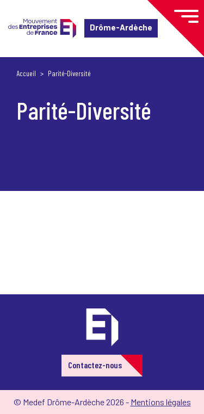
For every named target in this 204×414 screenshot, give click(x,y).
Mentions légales (161, 402)
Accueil (26, 73)
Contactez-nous (95, 365)
